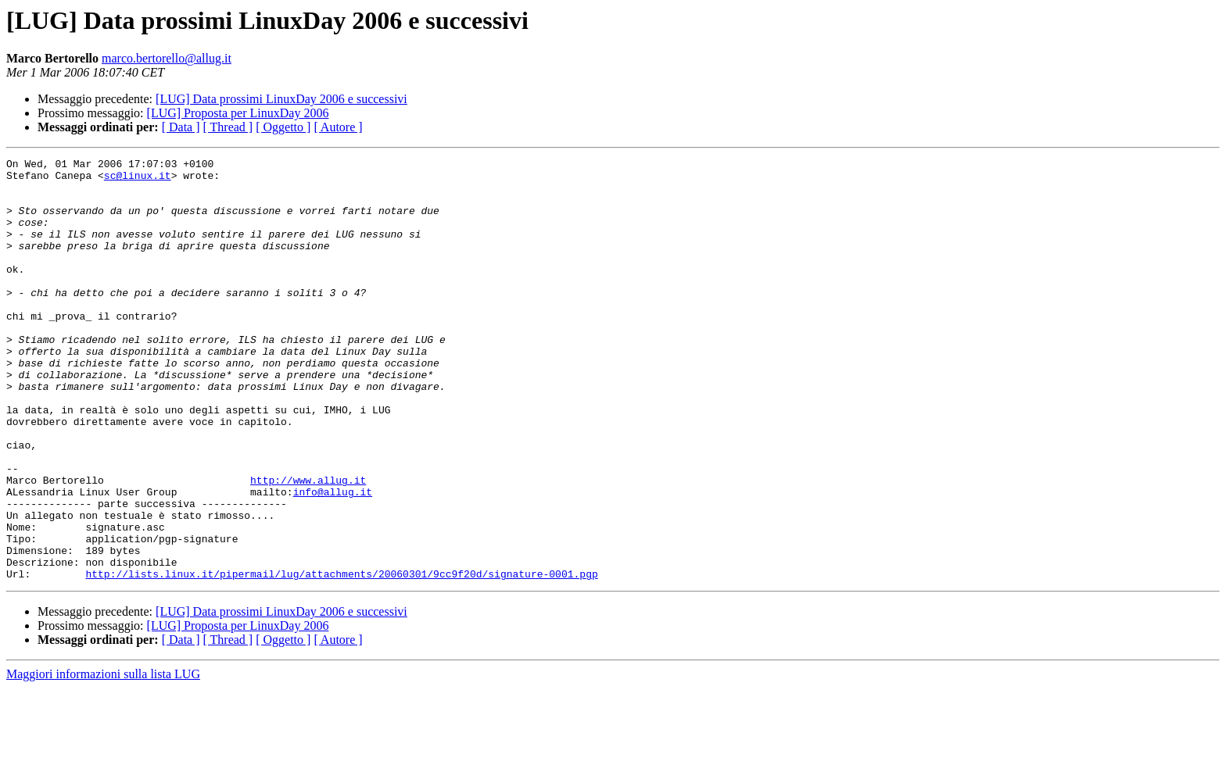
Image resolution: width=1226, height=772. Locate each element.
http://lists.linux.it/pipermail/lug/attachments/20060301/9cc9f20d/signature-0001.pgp (341, 658)
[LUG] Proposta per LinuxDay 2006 (238, 113)
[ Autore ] (338, 127)
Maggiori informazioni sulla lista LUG (103, 758)
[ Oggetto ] (283, 127)
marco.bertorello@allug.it (166, 58)
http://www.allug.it (308, 545)
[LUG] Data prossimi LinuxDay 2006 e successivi (281, 98)
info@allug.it (332, 559)
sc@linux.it (137, 180)
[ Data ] (181, 127)
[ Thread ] (228, 127)
